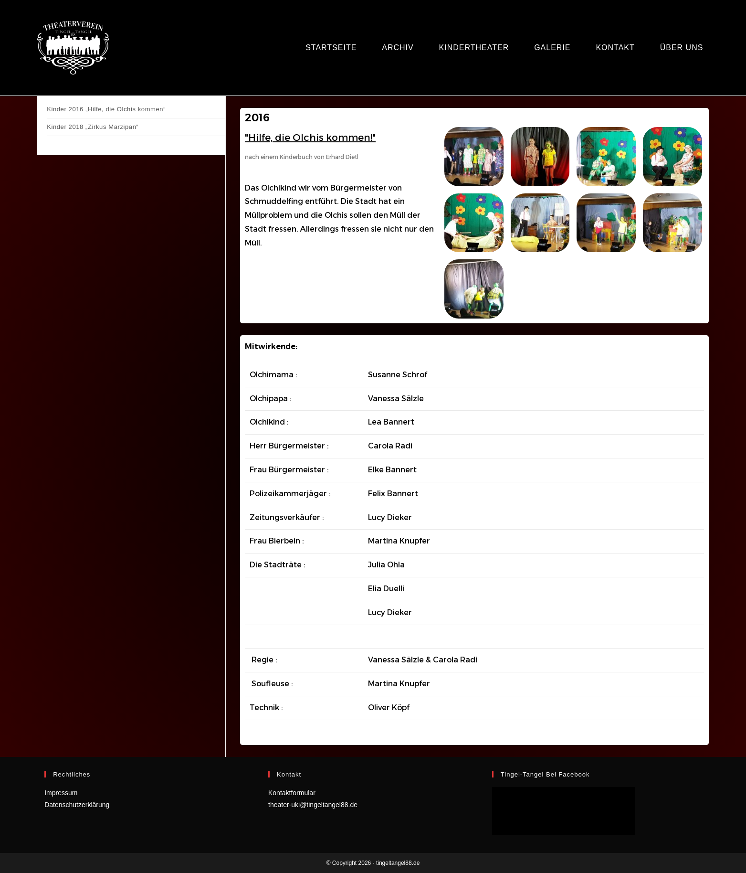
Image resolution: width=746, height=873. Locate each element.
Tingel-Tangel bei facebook (545, 774)
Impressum (60, 793)
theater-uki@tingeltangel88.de (312, 805)
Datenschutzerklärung (76, 805)
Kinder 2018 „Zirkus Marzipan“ (92, 126)
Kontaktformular (291, 793)
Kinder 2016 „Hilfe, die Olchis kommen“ (106, 109)
